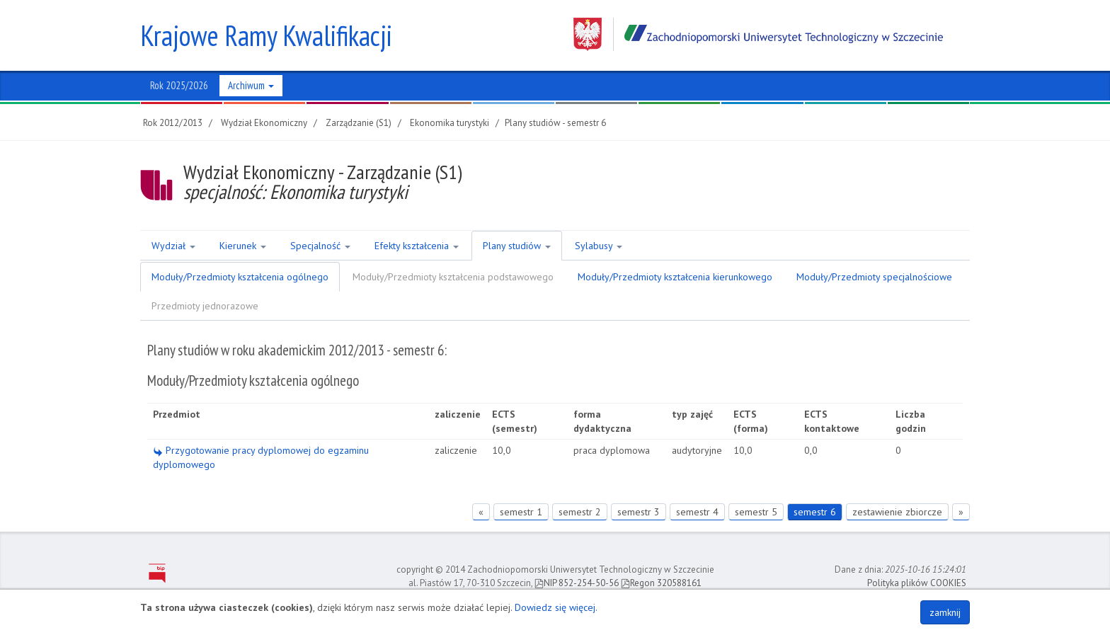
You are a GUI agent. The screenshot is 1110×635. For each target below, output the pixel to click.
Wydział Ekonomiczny (264, 123)
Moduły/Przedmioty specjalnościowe (874, 276)
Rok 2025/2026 (179, 85)
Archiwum (251, 85)
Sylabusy (598, 245)
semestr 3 (638, 511)
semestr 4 (697, 511)
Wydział (173, 245)
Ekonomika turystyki (449, 123)
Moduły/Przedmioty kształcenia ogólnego (239, 276)
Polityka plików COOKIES (916, 583)
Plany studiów (517, 245)
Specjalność (320, 245)
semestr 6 (815, 511)
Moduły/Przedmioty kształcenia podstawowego (453, 276)
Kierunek (242, 245)
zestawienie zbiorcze (897, 511)
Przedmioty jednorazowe (204, 305)
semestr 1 (521, 511)
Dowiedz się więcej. (556, 607)
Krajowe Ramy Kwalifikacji (266, 35)
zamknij (945, 612)
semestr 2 (580, 511)
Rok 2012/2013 (172, 123)
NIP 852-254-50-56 (576, 583)
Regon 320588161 (661, 583)
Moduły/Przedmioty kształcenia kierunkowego (675, 276)
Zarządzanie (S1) (358, 123)
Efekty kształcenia (416, 245)
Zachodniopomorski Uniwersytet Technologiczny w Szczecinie (758, 34)
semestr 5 (756, 511)
